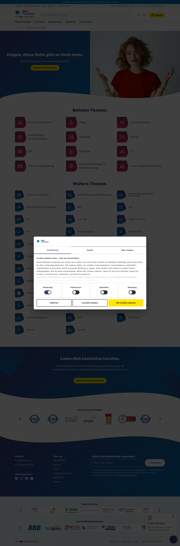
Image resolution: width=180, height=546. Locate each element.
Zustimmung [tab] (52, 250)
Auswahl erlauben (90, 303)
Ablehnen (54, 303)
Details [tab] (90, 250)
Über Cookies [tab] (127, 250)
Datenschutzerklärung (126, 277)
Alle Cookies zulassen (126, 303)
